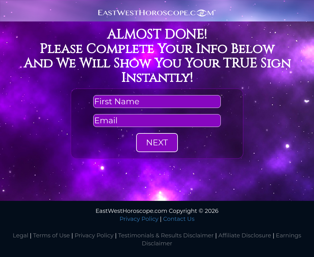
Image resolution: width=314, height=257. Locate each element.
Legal (21, 235)
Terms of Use (51, 235)
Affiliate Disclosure (244, 235)
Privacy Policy (139, 218)
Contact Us (178, 218)
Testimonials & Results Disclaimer (165, 235)
